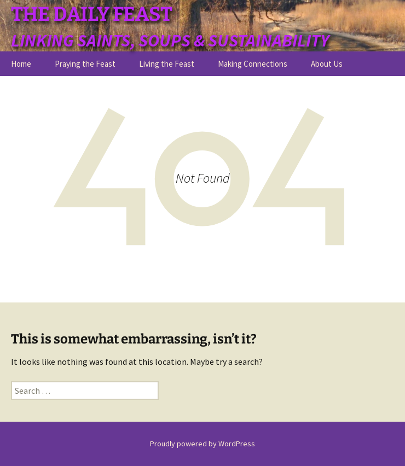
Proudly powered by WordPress (202, 443)
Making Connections (252, 64)
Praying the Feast (85, 64)
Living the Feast (166, 64)
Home (21, 64)
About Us (327, 64)
